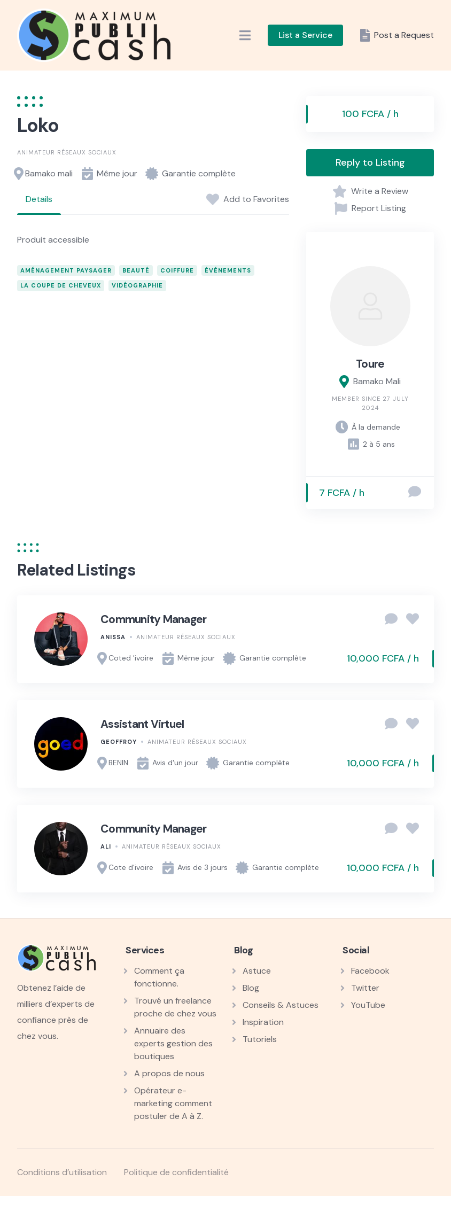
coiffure (177, 270)
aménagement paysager (66, 270)
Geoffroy (118, 741)
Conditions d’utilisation (62, 1172)
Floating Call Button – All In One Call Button (222, 1209)
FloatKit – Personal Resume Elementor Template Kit (278, 1209)
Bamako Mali (377, 381)
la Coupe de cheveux (60, 285)
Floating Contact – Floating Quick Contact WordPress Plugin (256, 1209)
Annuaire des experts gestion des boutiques (173, 1043)
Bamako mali (49, 173)
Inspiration (263, 1022)
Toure (370, 363)
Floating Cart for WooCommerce (238, 1209)
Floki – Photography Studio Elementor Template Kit (319, 1209)
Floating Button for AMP (208, 1209)
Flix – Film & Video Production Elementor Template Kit (142, 1209)
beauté (136, 270)
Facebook (370, 970)
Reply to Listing (370, 162)
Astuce (257, 970)
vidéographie (137, 285)
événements (228, 270)
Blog (251, 987)
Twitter (365, 987)
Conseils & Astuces (280, 1005)
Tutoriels (260, 1039)
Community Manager (153, 619)
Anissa (113, 637)
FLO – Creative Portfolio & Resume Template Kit (161, 1209)
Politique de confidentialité (176, 1172)
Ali (105, 846)
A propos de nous (169, 1073)
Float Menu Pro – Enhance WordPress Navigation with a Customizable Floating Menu (186, 1209)
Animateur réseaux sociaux (66, 152)
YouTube (368, 1005)
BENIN (118, 762)
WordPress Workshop (127, 1209)
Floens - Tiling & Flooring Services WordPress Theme (298, 1209)
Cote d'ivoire (130, 867)
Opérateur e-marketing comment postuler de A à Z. (173, 1103)
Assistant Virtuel (142, 724)
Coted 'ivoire (130, 658)
